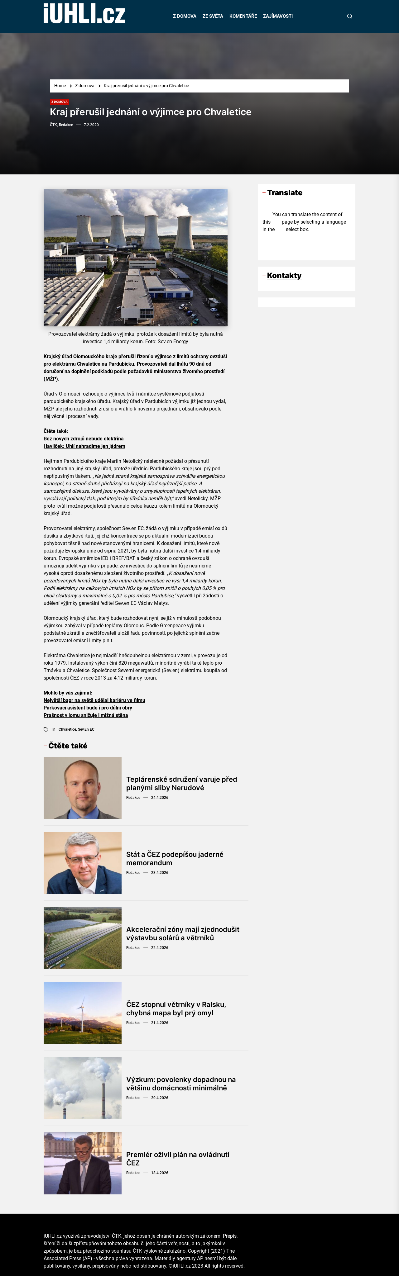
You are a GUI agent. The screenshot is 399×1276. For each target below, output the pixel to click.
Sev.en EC (86, 729)
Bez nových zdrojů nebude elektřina (84, 439)
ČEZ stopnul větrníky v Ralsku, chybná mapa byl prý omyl (176, 1008)
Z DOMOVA (184, 16)
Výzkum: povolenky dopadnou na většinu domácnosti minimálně (181, 1083)
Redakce (133, 797)
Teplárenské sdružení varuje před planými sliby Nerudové (181, 783)
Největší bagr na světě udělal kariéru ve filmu (94, 700)
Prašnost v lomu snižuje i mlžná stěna (86, 715)
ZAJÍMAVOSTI (278, 16)
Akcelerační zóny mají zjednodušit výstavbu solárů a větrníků (182, 933)
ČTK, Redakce (61, 125)
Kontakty (284, 275)
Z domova (59, 101)
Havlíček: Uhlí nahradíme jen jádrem (84, 446)
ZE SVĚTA (213, 16)
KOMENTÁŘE (243, 16)
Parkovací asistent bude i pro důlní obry (88, 708)
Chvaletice (67, 729)
